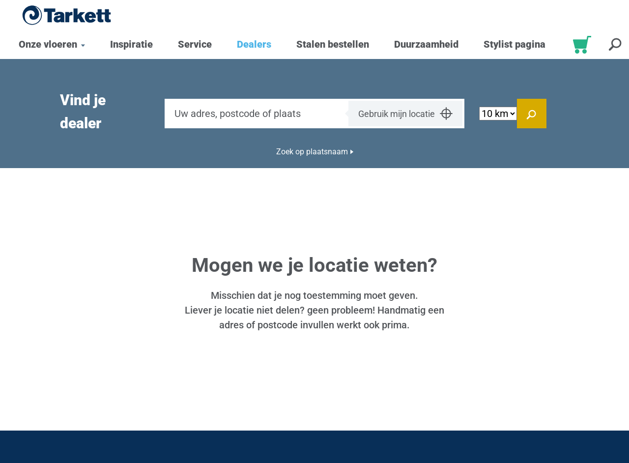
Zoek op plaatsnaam (312, 151)
